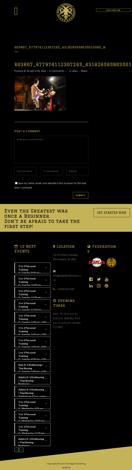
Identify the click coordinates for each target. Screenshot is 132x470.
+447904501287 (65, 289)
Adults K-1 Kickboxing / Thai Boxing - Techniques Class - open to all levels (32, 392)
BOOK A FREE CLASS (113, 10)
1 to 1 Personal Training (32, 269)
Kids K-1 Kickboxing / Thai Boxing (32, 367)
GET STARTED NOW (111, 212)
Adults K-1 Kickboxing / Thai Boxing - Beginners (32, 380)
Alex (43, 71)
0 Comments (56, 71)
